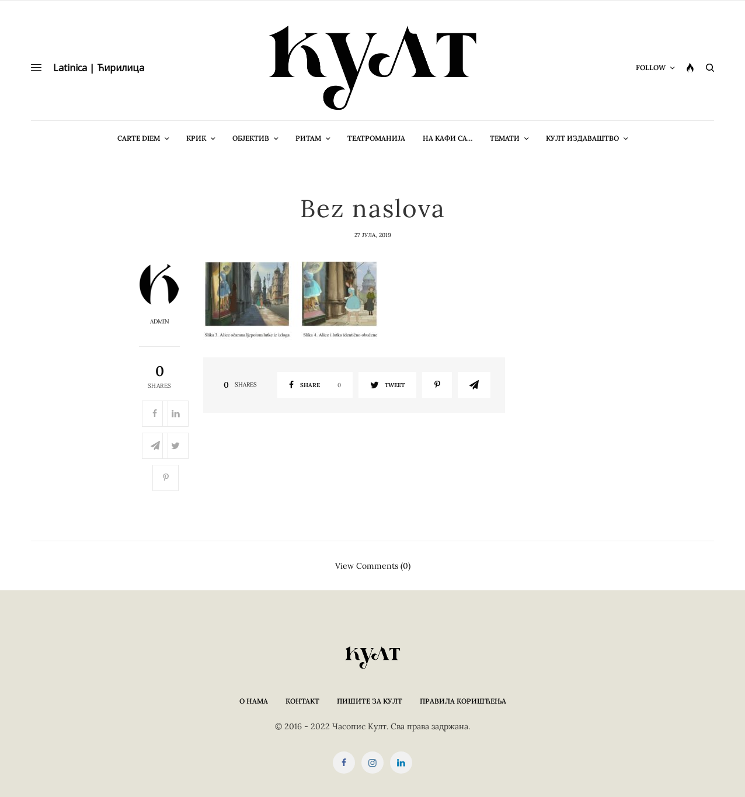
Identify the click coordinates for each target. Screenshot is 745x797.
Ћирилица (120, 67)
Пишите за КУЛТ (369, 701)
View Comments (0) (372, 565)
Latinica (70, 67)
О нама (253, 701)
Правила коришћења (463, 701)
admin (159, 322)
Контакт (302, 701)
